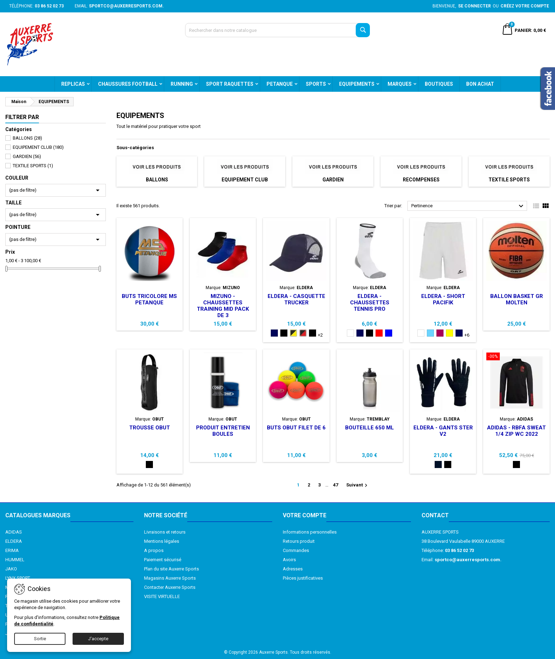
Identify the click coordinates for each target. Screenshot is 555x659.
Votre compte (304, 515)
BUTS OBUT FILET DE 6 (296, 427)
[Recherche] (277, 30)
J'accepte (98, 638)
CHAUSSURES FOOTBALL (128, 84)
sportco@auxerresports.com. (126, 6)
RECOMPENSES (421, 179)
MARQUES (400, 84)
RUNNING (182, 84)
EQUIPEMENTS (356, 84)
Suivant (357, 485)
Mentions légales (161, 541)
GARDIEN (27, 156)
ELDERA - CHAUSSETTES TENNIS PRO (369, 302)
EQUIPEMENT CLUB (38, 147)
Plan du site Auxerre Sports (171, 568)
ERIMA (12, 550)
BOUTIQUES (439, 84)
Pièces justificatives (303, 578)
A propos (154, 550)
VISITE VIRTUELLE (162, 596)
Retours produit (299, 541)
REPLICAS (73, 84)
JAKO (11, 568)
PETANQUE (280, 84)
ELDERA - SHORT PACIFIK (443, 299)
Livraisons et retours (164, 532)
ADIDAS (13, 532)
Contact (435, 515)
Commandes (296, 550)
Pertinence (468, 206)
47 (335, 485)
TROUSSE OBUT (149, 427)
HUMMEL (14, 559)
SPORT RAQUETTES (229, 84)
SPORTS (316, 84)
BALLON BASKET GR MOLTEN (516, 299)
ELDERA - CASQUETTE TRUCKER (296, 299)
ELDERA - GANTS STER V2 (443, 430)
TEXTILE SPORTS (33, 165)
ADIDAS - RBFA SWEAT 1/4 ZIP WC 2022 (516, 430)
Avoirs (289, 559)
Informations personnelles (310, 532)
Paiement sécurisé (162, 559)
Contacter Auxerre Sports (169, 587)
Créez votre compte (524, 6)
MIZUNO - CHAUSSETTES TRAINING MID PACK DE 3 (223, 306)
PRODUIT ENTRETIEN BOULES (223, 430)
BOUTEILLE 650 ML (369, 427)
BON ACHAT (480, 84)
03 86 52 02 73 (49, 6)
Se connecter (474, 6)
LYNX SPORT (17, 578)
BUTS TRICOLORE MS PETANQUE (149, 299)
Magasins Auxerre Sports (170, 578)
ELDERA (13, 541)
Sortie (40, 638)
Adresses (293, 568)
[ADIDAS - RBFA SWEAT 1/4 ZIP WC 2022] (516, 357)
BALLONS (27, 138)
